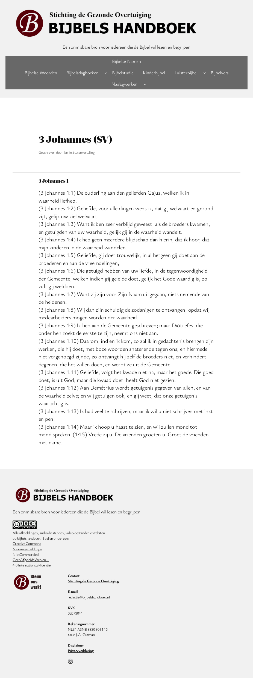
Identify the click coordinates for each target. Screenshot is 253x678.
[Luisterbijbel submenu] (204, 72)
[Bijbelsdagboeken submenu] (105, 72)
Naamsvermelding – (27, 548)
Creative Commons (27, 543)
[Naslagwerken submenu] (144, 84)
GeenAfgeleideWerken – (31, 559)
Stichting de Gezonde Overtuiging (93, 580)
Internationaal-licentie (34, 565)
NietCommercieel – (27, 554)
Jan (66, 152)
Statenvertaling (83, 152)
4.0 (15, 565)
